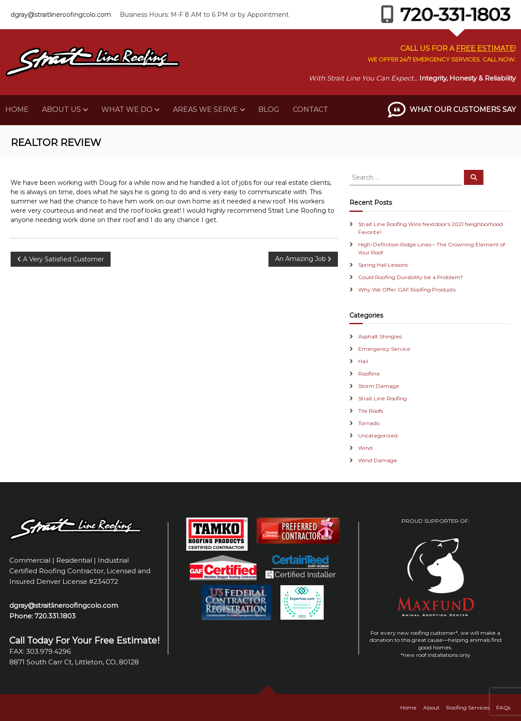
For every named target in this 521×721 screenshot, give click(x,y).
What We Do (127, 109)
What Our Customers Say (463, 109)
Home (17, 109)
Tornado (368, 423)
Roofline (369, 373)
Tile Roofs (370, 410)
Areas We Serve (205, 109)
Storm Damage (378, 386)
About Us (61, 109)
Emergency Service (384, 348)
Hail (363, 361)
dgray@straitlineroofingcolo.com (61, 15)
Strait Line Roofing (382, 398)
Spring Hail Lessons (383, 264)
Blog (269, 109)
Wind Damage (377, 460)
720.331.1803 (55, 616)
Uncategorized (378, 435)
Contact (310, 109)
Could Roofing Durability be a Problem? (410, 277)
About (431, 707)
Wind (365, 448)
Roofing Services (468, 707)
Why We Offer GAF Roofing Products (407, 289)
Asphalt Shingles (380, 336)
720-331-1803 (445, 14)
